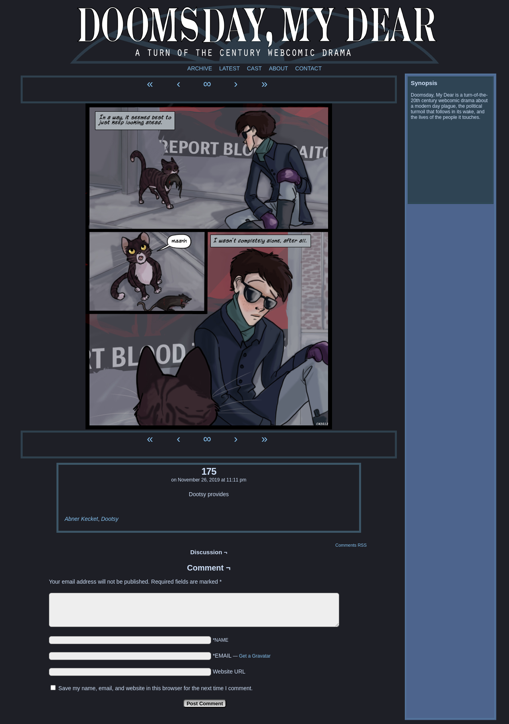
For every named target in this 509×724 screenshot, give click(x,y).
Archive (199, 68)
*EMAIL (242, 655)
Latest (229, 68)
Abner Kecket (81, 519)
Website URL (229, 671)
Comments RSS (351, 545)
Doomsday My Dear (254, 34)
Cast (254, 68)
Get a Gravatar (254, 656)
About (278, 68)
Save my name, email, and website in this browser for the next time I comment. (155, 688)
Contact (308, 68)
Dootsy (110, 519)
